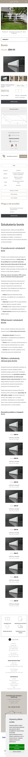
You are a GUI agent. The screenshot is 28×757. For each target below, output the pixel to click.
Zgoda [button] (16, 745)
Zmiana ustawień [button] (17, 751)
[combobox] (21, 85)
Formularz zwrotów (14, 683)
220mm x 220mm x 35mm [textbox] (22, 85)
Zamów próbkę (14, 685)
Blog (14, 687)
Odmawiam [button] (16, 748)
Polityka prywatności (14, 680)
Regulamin (14, 682)
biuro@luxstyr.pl (15, 141)
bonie (9, 347)
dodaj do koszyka (14, 101)
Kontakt (14, 678)
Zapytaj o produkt (14, 190)
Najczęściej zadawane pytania (14, 688)
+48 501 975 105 (15, 135)
